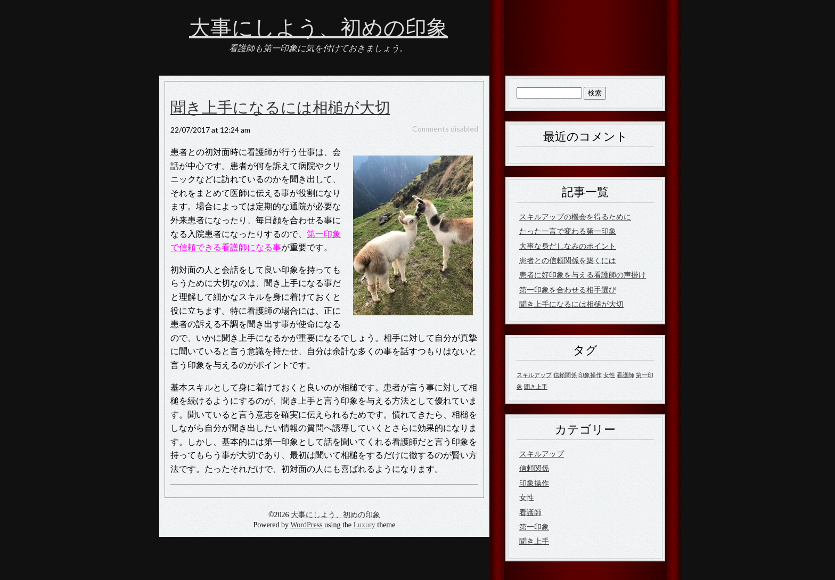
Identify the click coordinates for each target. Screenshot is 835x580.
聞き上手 (534, 540)
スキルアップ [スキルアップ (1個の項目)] (534, 374)
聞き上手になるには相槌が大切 (280, 108)
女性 (526, 497)
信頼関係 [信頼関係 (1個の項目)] (565, 374)
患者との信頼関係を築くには (567, 260)
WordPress (306, 525)
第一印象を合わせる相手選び (567, 289)
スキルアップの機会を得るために (575, 216)
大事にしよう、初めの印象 (318, 28)
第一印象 (534, 526)
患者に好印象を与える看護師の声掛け (582, 274)
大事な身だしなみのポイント (567, 245)
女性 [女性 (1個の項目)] (609, 374)
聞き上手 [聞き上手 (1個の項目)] (535, 386)
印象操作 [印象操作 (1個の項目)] (590, 374)
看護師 (530, 512)
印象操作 (534, 482)
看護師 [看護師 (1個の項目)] (625, 374)
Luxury (364, 525)
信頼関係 (534, 467)
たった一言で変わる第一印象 (567, 230)
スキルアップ (541, 453)
